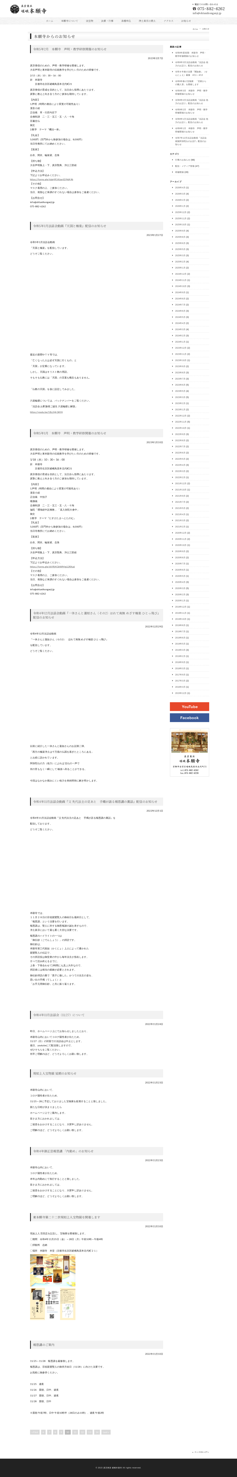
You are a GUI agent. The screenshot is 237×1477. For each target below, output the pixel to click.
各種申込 (126, 21)
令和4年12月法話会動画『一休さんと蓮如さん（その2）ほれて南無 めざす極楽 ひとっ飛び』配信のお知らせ (96, 615)
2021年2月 (180, 526)
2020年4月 (180, 581)
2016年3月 (180, 685)
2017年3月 (180, 679)
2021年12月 (181, 482)
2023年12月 (181, 347)
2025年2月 (180, 261)
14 (97, 1432)
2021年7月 (180, 501)
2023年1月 (180, 409)
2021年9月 (180, 495)
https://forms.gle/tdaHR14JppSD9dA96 (51, 179)
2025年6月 (180, 242)
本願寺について (69, 21)
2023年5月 (180, 390)
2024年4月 (180, 322)
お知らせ (186, 21)
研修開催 (179, 172)
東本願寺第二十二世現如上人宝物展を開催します (66, 1217)
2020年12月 (181, 532)
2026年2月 (180, 199)
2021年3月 (180, 519)
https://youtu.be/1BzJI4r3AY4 (46, 412)
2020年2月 (180, 593)
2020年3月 (180, 587)
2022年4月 (180, 464)
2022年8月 (180, 439)
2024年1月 (180, 341)
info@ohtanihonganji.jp (207, 13)
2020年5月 (180, 575)
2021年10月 (181, 489)
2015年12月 (181, 692)
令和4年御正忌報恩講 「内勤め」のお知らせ (63, 1151)
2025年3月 (180, 255)
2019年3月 (180, 649)
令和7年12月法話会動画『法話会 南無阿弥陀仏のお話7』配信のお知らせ (191, 140)
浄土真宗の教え (147, 21)
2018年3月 (180, 667)
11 (75, 1432)
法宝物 (89, 21)
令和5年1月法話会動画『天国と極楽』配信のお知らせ (69, 226)
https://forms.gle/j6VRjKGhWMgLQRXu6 (52, 566)
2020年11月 (181, 538)
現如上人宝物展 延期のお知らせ (54, 1073)
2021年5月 (180, 507)
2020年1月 (180, 599)
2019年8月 (180, 624)
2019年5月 (180, 642)
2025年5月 (180, 249)
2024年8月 (180, 298)
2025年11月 (181, 218)
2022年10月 (181, 427)
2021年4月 (180, 513)
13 (89, 1432)
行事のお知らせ (182, 159)
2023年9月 (180, 366)
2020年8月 (180, 556)
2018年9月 (180, 661)
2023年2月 (180, 402)
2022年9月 (180, 433)
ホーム (49, 21)
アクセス (169, 21)
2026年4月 (180, 187)
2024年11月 (181, 279)
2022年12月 (181, 415)
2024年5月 (180, 316)
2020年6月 (180, 569)
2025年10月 (181, 224)
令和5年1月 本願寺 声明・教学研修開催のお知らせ (69, 433)
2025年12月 (181, 212)
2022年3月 (180, 470)
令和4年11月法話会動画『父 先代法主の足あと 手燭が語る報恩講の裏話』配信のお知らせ (95, 801)
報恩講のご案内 (43, 1344)
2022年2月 (180, 476)
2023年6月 (180, 384)
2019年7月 (180, 630)
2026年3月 (180, 193)
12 (82, 1432)
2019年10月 (181, 618)
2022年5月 (180, 458)
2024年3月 (180, 329)
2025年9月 (180, 230)
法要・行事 (107, 21)
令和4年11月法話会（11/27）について (59, 1015)
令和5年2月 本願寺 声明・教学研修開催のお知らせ (70, 49)
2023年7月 (180, 378)
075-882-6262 (209, 8)
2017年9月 (180, 673)
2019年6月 (180, 636)
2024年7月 (180, 304)
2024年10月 (181, 286)
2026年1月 (180, 206)
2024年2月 (180, 335)
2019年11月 (181, 612)
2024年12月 (181, 273)
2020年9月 (180, 550)
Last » (106, 1432)
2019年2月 (180, 655)
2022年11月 (181, 421)
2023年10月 (181, 359)
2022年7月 (180, 446)
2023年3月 (180, 396)
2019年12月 (181, 605)
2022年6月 (180, 452)
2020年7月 (180, 562)
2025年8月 (180, 236)
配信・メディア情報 (185, 166)
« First (35, 1432)
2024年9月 (180, 292)
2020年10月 (181, 544)
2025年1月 (180, 267)
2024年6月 (180, 310)
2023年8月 (180, 372)
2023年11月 (181, 353)
